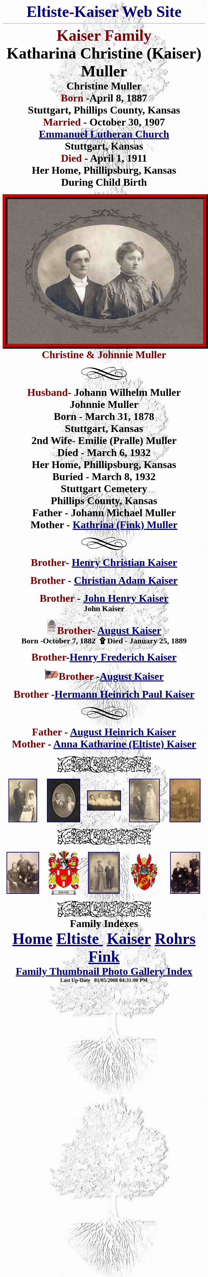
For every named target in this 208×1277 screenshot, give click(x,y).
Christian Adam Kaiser (126, 580)
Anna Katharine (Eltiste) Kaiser (124, 744)
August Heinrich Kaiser (123, 732)
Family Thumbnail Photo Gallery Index (104, 971)
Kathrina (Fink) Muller (125, 525)
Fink (104, 956)
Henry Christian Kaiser (124, 562)
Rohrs (175, 938)
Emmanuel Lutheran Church (104, 134)
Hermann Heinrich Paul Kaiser (124, 694)
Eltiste (79, 938)
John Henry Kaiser (125, 598)
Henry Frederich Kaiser (123, 657)
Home (32, 938)
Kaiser (129, 938)
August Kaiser (129, 630)
